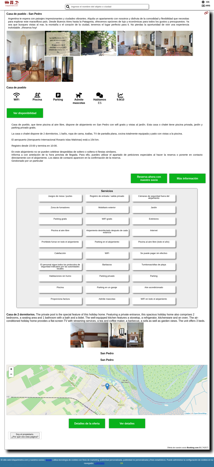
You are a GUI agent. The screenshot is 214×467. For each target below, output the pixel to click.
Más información (187, 178)
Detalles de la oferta (86, 423)
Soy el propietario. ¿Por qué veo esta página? (25, 435)
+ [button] (11, 369)
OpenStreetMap (200, 413)
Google (48, 460)
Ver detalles (127, 423)
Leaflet (187, 413)
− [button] (11, 374)
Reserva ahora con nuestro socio (149, 178)
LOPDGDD (99, 463)
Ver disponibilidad (24, 113)
